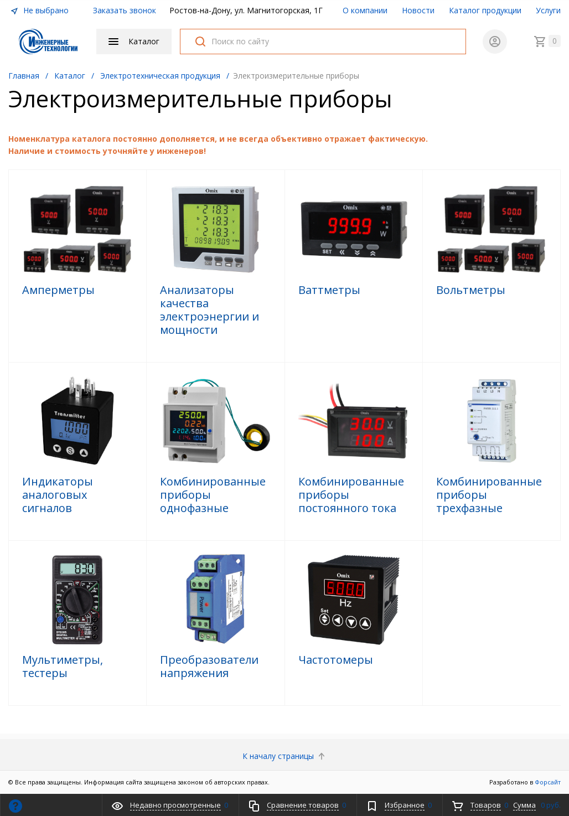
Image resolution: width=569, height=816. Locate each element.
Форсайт (548, 782)
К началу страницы (284, 756)
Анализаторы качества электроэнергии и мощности (209, 310)
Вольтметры (470, 290)
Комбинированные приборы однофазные (213, 495)
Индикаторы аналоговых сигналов (57, 495)
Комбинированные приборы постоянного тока (351, 495)
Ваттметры (329, 290)
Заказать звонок (124, 10)
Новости (418, 10)
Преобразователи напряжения (209, 666)
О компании (365, 10)
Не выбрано (39, 10)
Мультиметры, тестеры (62, 666)
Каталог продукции (485, 10)
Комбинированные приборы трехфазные (489, 495)
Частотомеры (335, 660)
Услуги (548, 10)
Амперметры (58, 290)
